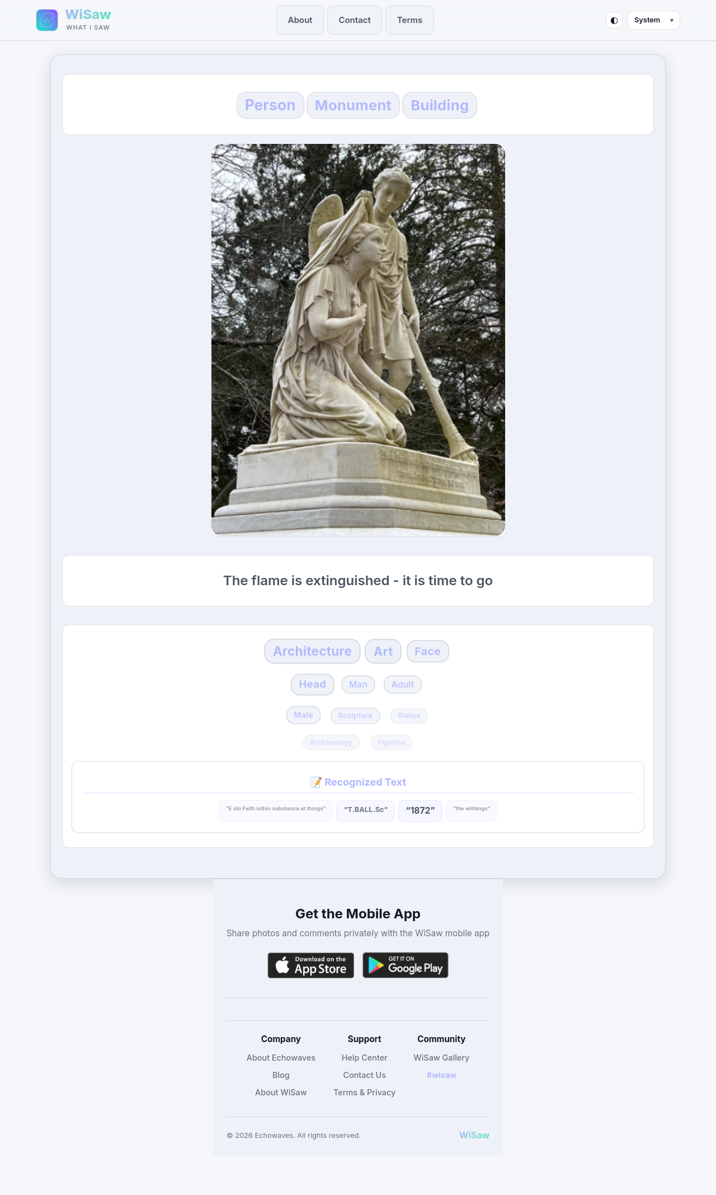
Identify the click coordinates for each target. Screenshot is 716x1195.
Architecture (304, 658)
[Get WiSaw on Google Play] (405, 982)
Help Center (365, 1074)
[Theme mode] (653, 20)
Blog (281, 1091)
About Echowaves (281, 1074)
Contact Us (364, 1091)
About (304, 20)
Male (299, 730)
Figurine (391, 758)
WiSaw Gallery (441, 1074)
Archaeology (331, 758)
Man (358, 697)
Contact (356, 20)
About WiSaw (281, 1109)
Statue (413, 731)
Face (445, 659)
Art (392, 658)
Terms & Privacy (364, 1109)
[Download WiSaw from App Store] (310, 982)
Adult (409, 697)
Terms (408, 20)
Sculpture (355, 731)
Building (472, 105)
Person (235, 105)
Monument (351, 105)
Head (306, 697)
